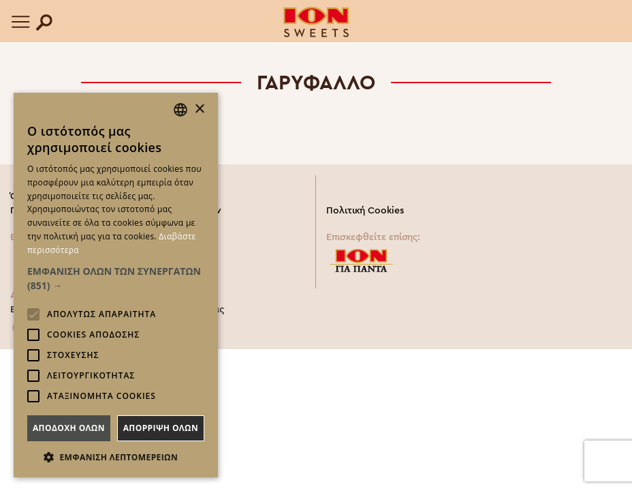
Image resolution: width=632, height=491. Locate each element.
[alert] (116, 285)
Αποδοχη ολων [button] (69, 428)
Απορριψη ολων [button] (160, 428)
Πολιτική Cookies (365, 210)
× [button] (199, 109)
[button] (115, 278)
